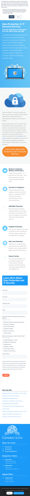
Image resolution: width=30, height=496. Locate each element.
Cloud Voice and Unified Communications (11, 416)
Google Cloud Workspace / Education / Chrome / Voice (14, 411)
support (4, 138)
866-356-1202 (8, 447)
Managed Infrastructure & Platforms (10, 403)
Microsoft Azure (5, 408)
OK (9, 493)
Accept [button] (11, 16)
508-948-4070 (8, 449)
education (21, 136)
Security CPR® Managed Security (9, 398)
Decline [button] (18, 16)
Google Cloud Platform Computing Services (12, 414)
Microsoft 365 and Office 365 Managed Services (13, 406)
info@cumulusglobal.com (11, 451)
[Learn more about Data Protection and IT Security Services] (15, 152)
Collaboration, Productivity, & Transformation (12, 401)
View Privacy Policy (18, 493)
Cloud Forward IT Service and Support (10, 395)
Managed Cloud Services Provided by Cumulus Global (14, 393)
